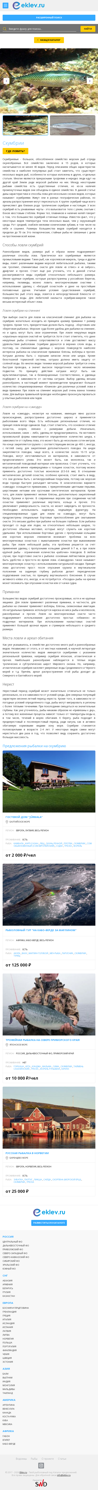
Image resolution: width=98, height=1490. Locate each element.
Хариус (65, 1068)
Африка (8, 1431)
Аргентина (9, 1404)
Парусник (67, 953)
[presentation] (6, 81)
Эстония (8, 1361)
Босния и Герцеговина (16, 1307)
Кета (28, 1066)
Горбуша (19, 1066)
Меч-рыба (55, 953)
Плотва (68, 843)
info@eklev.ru (64, 1475)
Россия (8, 1236)
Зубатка (18, 1179)
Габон (6, 1436)
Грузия (6, 1292)
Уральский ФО (11, 1264)
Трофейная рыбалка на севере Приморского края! (43, 1039)
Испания (8, 1327)
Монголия (9, 1385)
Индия (6, 1381)
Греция (6, 1315)
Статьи (62, 1458)
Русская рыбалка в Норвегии (27, 1153)
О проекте (48, 1458)
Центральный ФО (12, 1241)
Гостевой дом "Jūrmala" (24, 816)
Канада (7, 1412)
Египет (6, 1440)
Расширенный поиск (49, 17)
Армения (8, 1284)
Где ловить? (15, 151)
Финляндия (10, 1350)
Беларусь (8, 1288)
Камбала (19, 843)
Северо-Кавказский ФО (16, 1257)
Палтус (28, 1179)
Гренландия (9, 1311)
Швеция (7, 1358)
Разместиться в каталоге (49, 1222)
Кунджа (36, 1066)
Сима (56, 1066)
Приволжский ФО (13, 1249)
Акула (17, 953)
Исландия (8, 1323)
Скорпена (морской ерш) (66, 1179)
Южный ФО (9, 1268)
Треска (68, 845)
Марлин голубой (38, 953)
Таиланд (8, 1393)
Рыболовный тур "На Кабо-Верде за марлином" (41, 930)
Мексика (7, 1424)
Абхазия (7, 1280)
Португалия (9, 1346)
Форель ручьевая (50, 1068)
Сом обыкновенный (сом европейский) (53, 844)
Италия (7, 1319)
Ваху (24, 953)
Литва (6, 1334)
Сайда (47, 1179)
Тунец (17, 955)
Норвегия (8, 1338)
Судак (59, 845)
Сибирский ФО (11, 1261)
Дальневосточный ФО (16, 1245)
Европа (8, 1303)
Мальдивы (9, 1389)
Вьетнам (7, 1377)
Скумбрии (79, 843)
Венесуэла (8, 1408)
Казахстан (9, 1296)
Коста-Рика (9, 1416)
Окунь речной (54, 843)
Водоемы (21, 1458)
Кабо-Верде (9, 1443)
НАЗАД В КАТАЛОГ (50, 40)
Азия (6, 1368)
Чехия (6, 1354)
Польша (7, 1342)
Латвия (7, 1331)
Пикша (38, 1179)
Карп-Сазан (31, 843)
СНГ (5, 1275)
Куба (5, 1420)
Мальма (46, 1066)
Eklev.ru (23, 1472)
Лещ (42, 843)
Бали (5, 1373)
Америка (9, 1400)
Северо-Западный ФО (15, 1253)
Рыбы (34, 1458)
